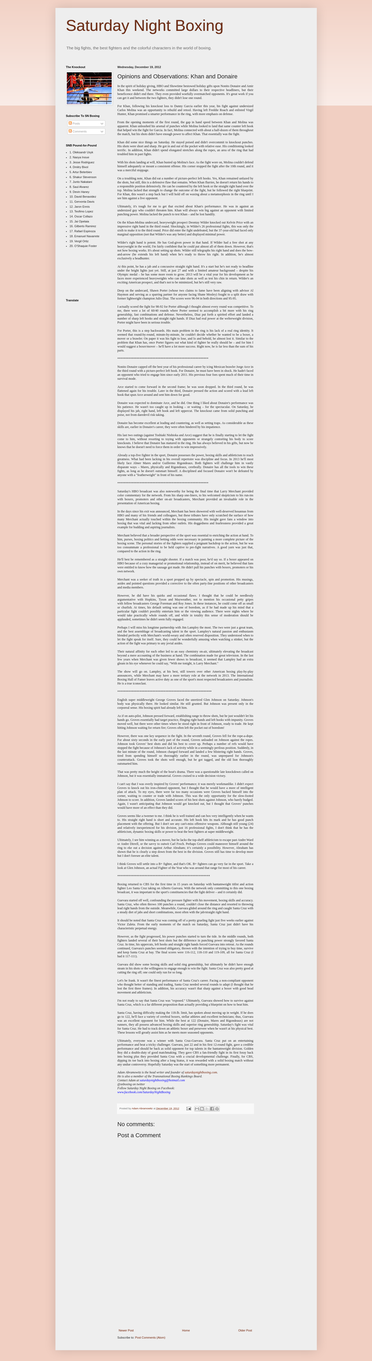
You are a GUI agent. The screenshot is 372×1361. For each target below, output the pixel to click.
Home (186, 1330)
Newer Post (126, 1330)
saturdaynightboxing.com (201, 1072)
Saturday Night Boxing (145, 25)
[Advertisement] (185, 1290)
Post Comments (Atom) (150, 1337)
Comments (78, 131)
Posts (74, 123)
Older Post (245, 1330)
